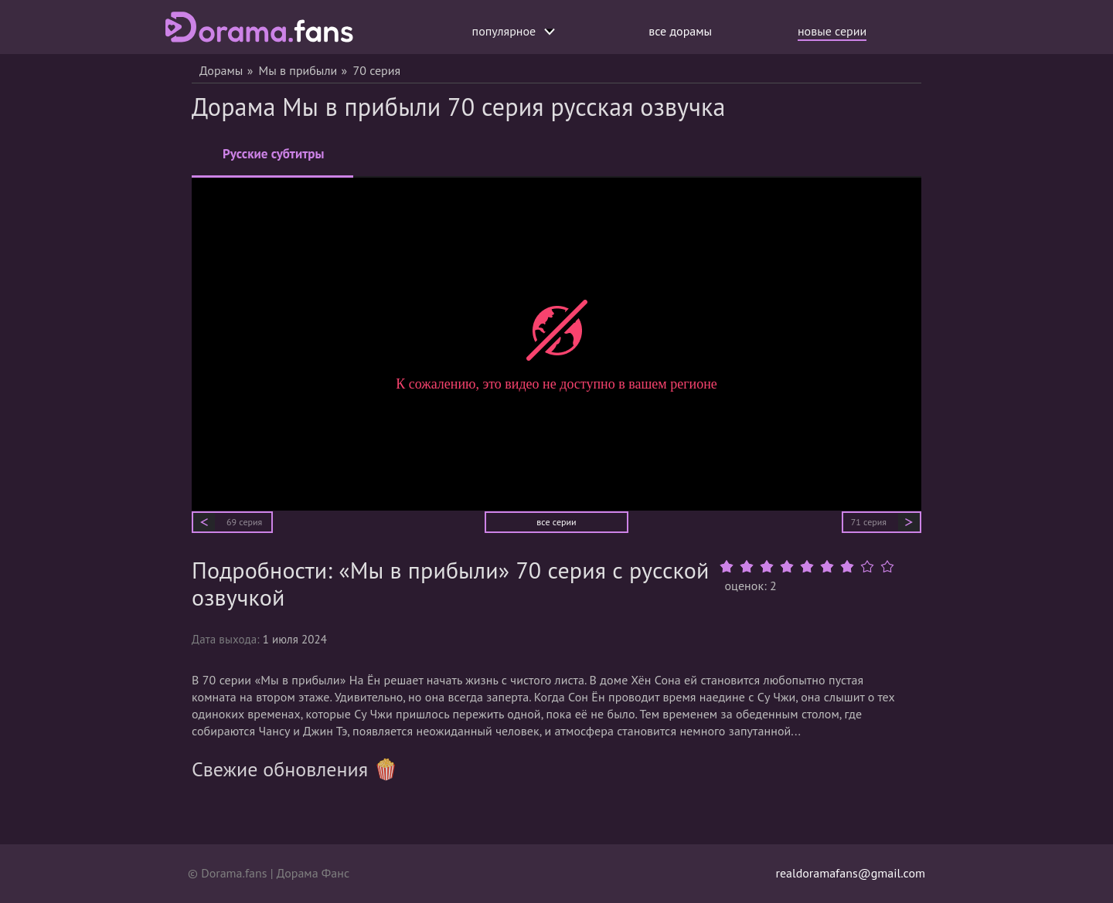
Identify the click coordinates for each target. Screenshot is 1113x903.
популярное (514, 31)
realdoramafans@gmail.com (850, 873)
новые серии (832, 31)
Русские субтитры (273, 160)
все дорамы (680, 31)
